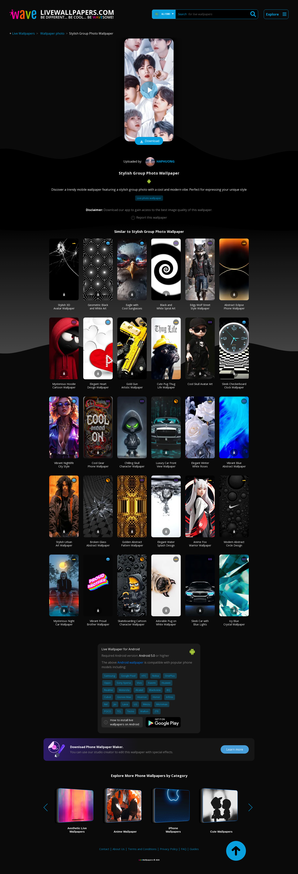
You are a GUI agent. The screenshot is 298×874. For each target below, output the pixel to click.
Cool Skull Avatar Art (200, 384)
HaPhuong (159, 161)
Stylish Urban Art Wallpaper (64, 543)
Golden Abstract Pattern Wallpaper (132, 543)
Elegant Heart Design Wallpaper (98, 385)
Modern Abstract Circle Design (234, 543)
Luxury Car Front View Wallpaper (166, 464)
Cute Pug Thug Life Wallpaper (166, 385)
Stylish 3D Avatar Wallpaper (64, 306)
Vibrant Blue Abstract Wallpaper (234, 464)
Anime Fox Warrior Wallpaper (200, 543)
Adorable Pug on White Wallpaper (166, 622)
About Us (119, 849)
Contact (104, 849)
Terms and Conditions (142, 849)
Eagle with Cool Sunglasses (132, 306)
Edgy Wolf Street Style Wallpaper (200, 306)
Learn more (234, 749)
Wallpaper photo (52, 33)
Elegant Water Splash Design (166, 543)
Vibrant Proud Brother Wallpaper (98, 622)
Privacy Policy (169, 849)
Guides (194, 849)
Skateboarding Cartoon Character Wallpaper (132, 622)
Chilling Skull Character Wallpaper (132, 464)
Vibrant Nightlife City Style (64, 464)
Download (149, 141)
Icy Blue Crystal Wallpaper (234, 622)
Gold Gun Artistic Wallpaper (132, 385)
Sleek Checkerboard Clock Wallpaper (234, 385)
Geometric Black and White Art (98, 306)
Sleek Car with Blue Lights (200, 622)
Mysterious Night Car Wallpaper (63, 622)
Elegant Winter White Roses (200, 464)
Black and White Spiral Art (166, 306)
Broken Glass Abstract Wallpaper (98, 543)
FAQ (183, 849)
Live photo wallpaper (149, 198)
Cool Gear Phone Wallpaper (98, 464)
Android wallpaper (130, 662)
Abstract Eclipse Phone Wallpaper (234, 306)
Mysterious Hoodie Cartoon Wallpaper (64, 385)
